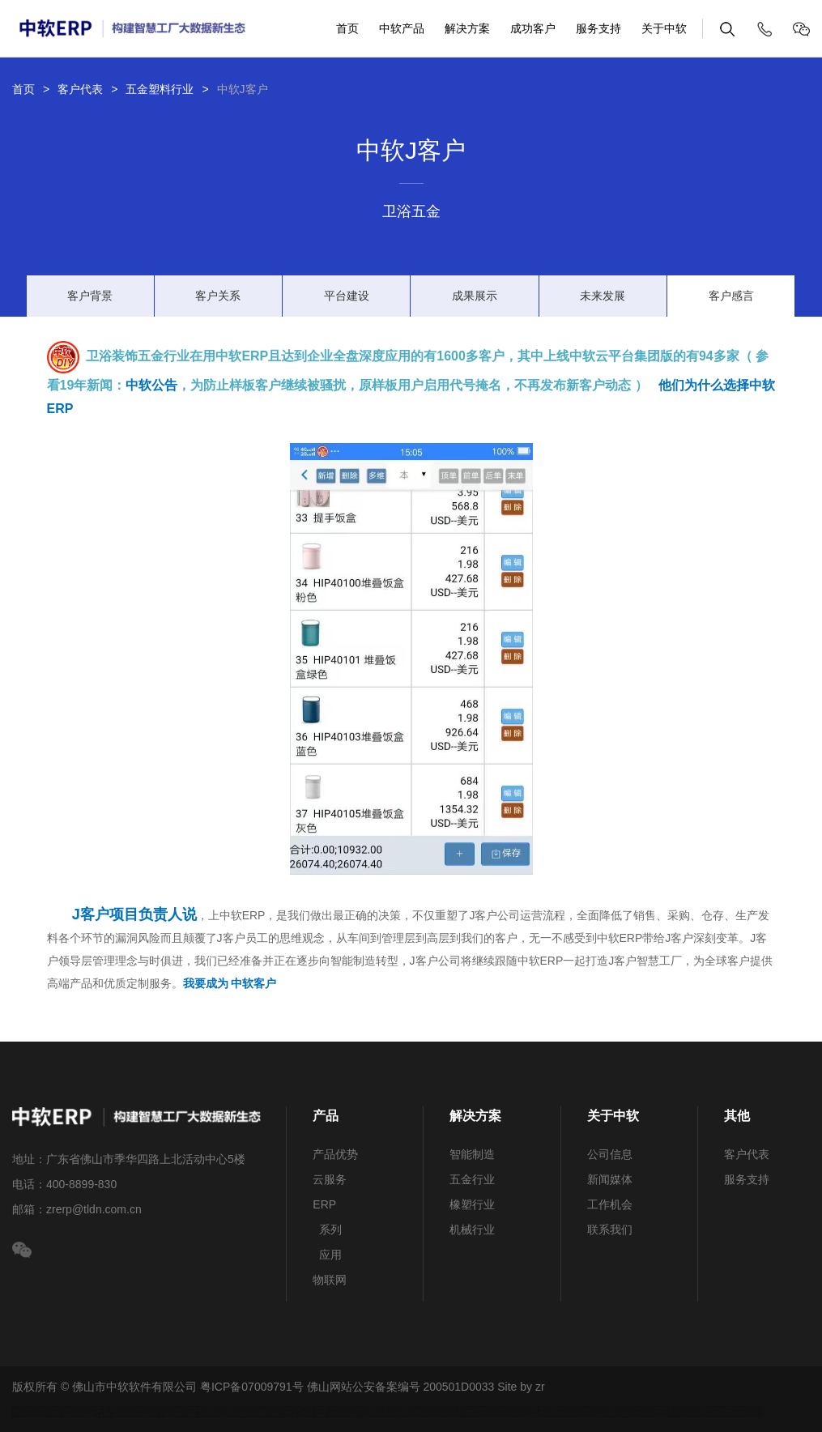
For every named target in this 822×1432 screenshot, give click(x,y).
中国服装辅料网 (564, 1411)
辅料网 (164, 1411)
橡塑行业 (472, 1204)
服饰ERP (191, 1411)
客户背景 (90, 295)
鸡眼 (254, 1411)
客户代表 (80, 89)
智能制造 (472, 1154)
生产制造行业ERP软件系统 (95, 1411)
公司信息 (609, 1154)
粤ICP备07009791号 (252, 1386)
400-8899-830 (81, 1184)
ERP (324, 1204)
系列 (327, 1229)
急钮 (228, 1411)
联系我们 (609, 1229)
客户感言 (731, 295)
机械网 (421, 1411)
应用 (327, 1254)
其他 (737, 1116)
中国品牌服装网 (481, 1411)
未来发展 (602, 295)
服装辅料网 (213, 1411)
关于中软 (664, 28)
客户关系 (218, 295)
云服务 (330, 1179)
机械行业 (472, 1229)
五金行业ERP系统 (653, 1411)
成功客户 (533, 28)
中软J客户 (242, 89)
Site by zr (520, 1386)
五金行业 (472, 1179)
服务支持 (598, 28)
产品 (326, 1116)
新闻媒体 (609, 1179)
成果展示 (474, 295)
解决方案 (467, 28)
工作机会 (609, 1204)
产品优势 (335, 1154)
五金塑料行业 (160, 89)
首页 (347, 28)
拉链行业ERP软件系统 (327, 1411)
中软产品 (401, 28)
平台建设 (346, 295)
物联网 (330, 1279)
